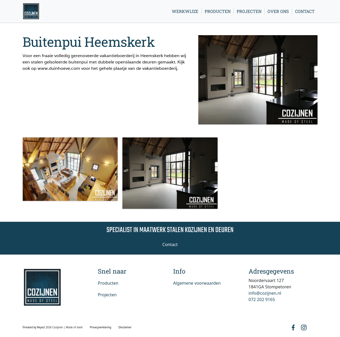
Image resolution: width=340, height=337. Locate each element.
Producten (218, 11)
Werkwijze (185, 11)
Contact (305, 11)
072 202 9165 (262, 299)
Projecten (249, 11)
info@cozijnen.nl (265, 293)
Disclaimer (124, 327)
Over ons (278, 11)
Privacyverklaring (100, 327)
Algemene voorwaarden (197, 283)
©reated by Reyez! (33, 327)
